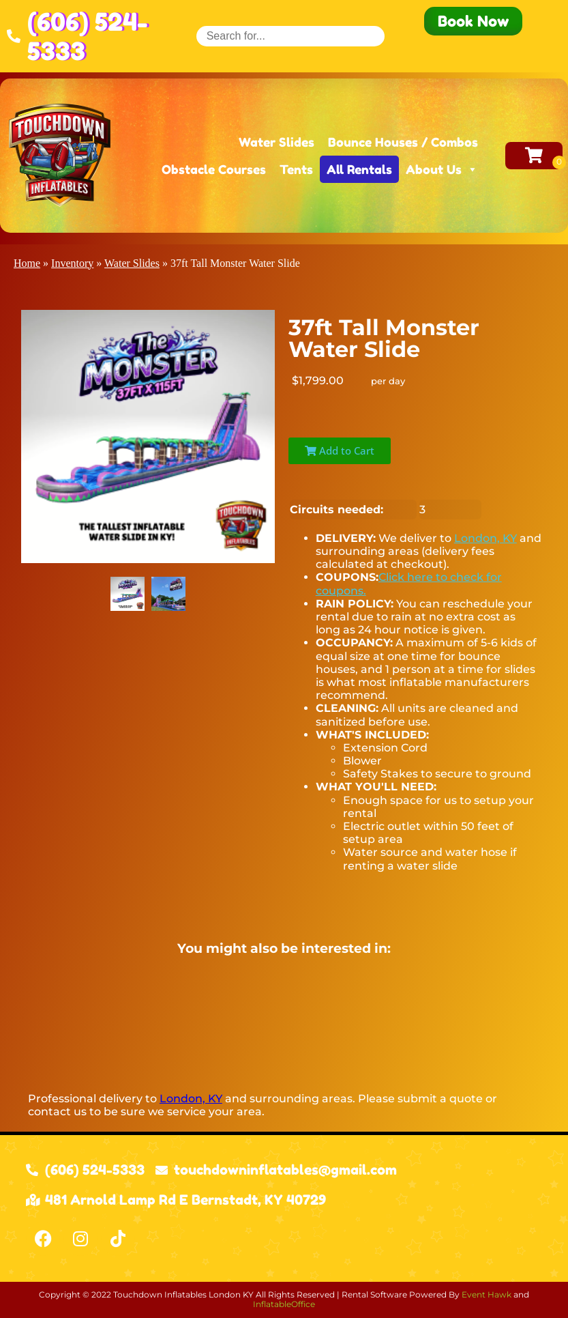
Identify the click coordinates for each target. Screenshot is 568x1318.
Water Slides (276, 141)
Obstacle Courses (214, 169)
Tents (296, 169)
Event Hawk (486, 1294)
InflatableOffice (284, 1304)
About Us (442, 169)
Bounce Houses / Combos (403, 141)
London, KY (485, 538)
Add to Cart (339, 450)
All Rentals (359, 169)
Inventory (72, 263)
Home (27, 263)
